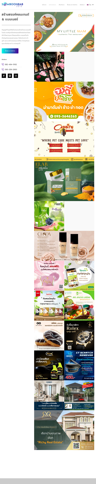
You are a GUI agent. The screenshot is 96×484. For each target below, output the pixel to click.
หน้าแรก (44, 5)
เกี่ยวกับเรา (62, 5)
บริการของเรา (52, 5)
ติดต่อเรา (82, 5)
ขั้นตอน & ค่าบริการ (72, 5)
